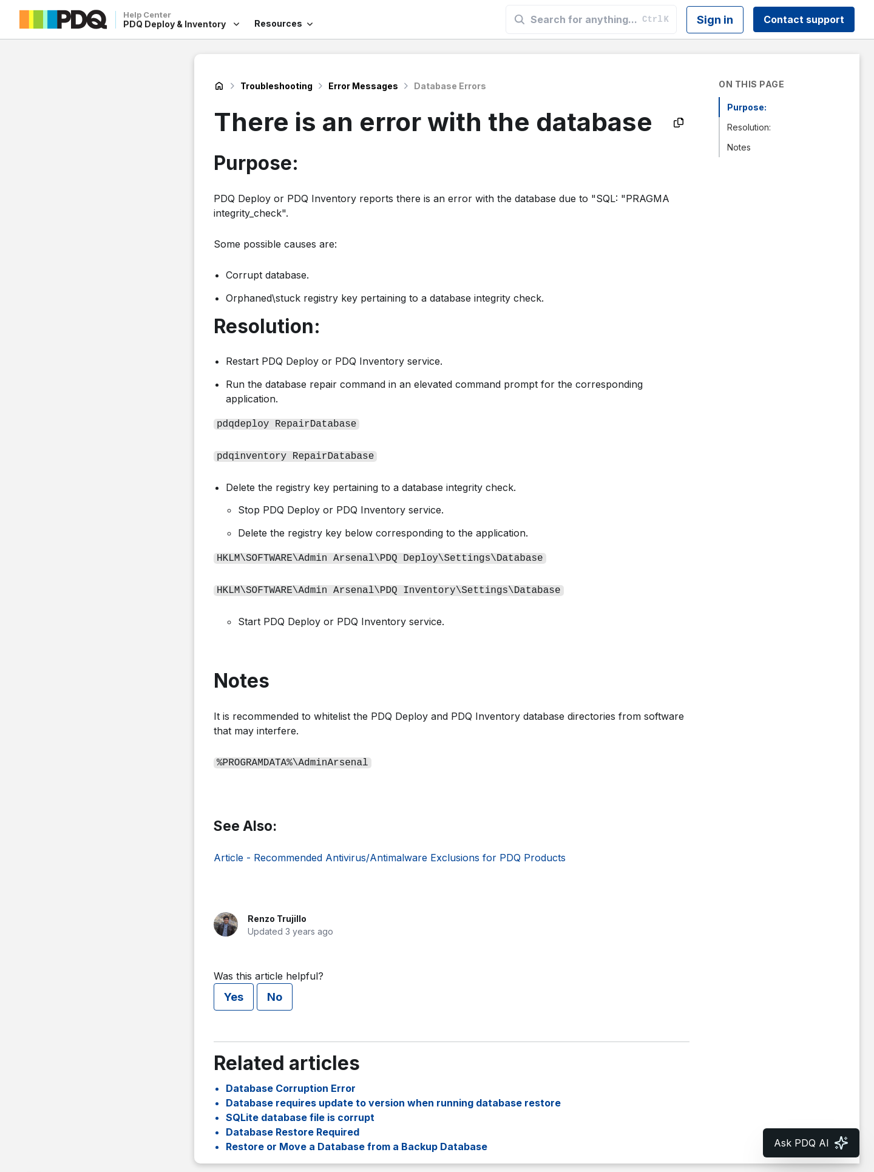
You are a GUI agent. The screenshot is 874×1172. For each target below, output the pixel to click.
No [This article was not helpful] (274, 990)
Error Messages (363, 86)
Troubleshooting (276, 86)
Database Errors (450, 86)
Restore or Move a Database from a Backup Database (356, 1140)
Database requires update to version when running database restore (393, 1097)
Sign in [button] (715, 19)
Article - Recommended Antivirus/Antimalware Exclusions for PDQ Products (390, 851)
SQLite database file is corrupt (300, 1111)
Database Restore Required (292, 1126)
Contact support (804, 19)
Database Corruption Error (291, 1082)
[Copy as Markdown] (678, 123)
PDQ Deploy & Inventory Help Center (219, 86)
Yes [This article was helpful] (233, 990)
